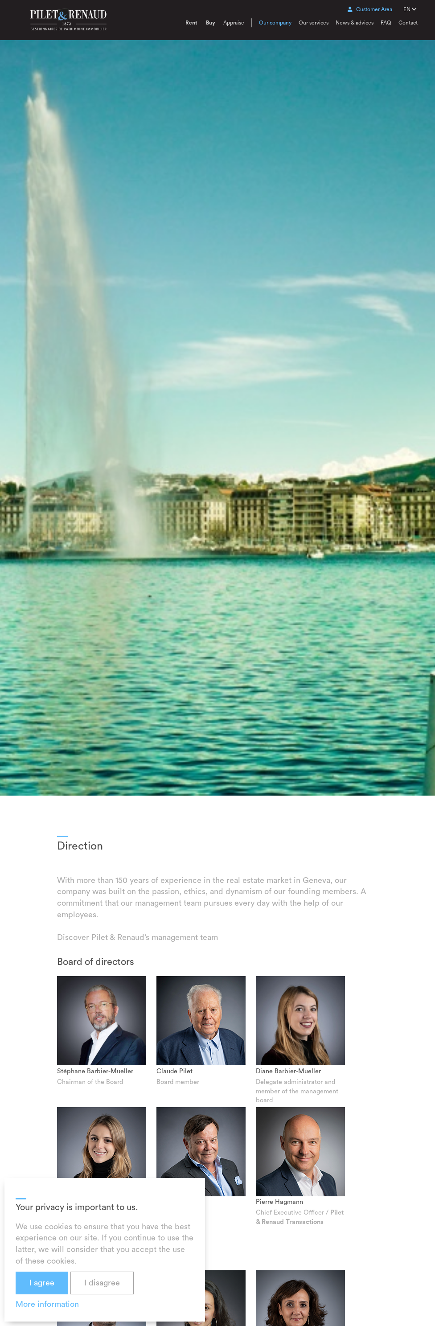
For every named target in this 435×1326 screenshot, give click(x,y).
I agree (41, 1283)
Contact (408, 22)
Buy (210, 22)
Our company (275, 22)
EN (410, 9)
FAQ (386, 22)
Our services (313, 22)
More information (47, 1304)
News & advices (354, 22)
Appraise (233, 22)
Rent (191, 22)
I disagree (102, 1283)
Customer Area (370, 9)
